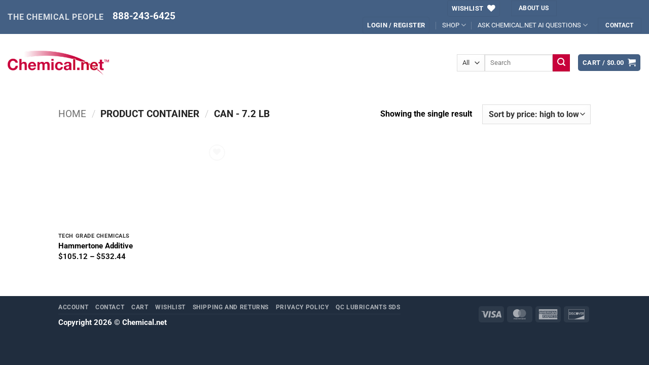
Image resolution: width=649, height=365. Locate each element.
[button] (396, 25)
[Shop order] (536, 114)
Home (72, 114)
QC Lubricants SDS (368, 307)
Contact (109, 307)
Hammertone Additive (95, 245)
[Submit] (561, 62)
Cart (140, 307)
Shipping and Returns (231, 307)
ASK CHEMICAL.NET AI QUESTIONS (533, 25)
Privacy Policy (302, 307)
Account (73, 307)
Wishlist (170, 307)
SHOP (454, 25)
